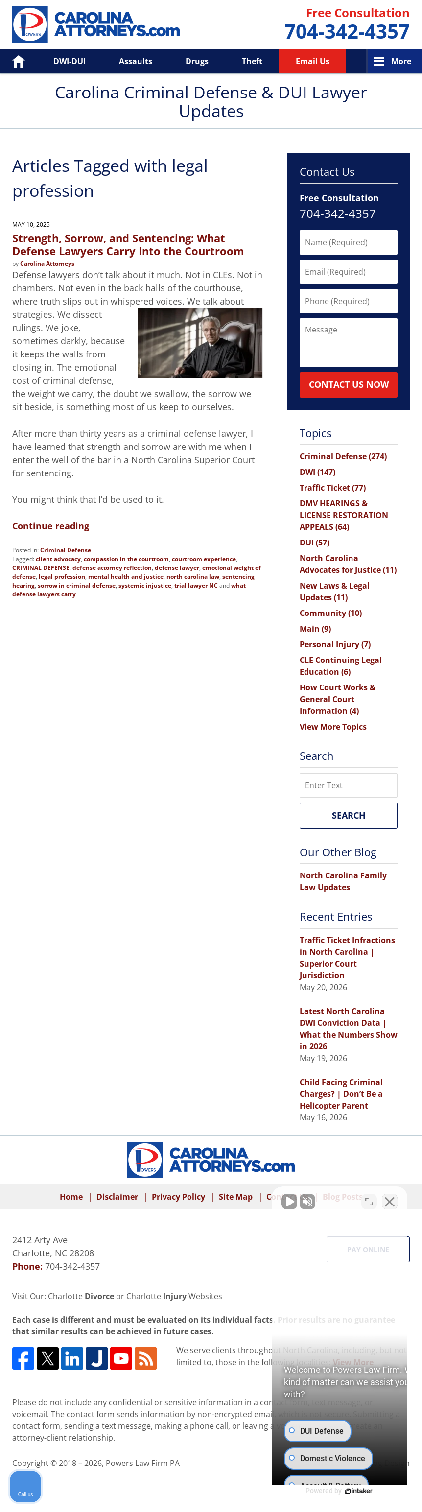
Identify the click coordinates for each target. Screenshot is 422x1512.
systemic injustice (144, 585)
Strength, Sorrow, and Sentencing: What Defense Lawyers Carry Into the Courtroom (128, 244)
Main (315, 628)
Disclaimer (117, 1196)
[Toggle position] (369, 1199)
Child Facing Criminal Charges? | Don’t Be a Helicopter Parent (341, 1094)
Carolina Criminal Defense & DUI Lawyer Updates (96, 24)
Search (349, 815)
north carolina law (192, 576)
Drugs (197, 61)
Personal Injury (335, 644)
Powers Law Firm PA (143, 1463)
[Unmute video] (249, 1199)
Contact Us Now (349, 384)
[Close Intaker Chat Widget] (390, 1199)
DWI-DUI (69, 61)
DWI (317, 472)
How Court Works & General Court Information (337, 699)
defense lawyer (177, 568)
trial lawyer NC (196, 585)
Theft (252, 61)
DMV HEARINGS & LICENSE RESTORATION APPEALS (344, 515)
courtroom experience (204, 559)
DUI (314, 542)
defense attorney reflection (112, 568)
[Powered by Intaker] (338, 1491)
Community (331, 613)
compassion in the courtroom (126, 559)
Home (11, 61)
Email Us (312, 61)
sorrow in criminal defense (77, 585)
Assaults (135, 61)
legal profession (62, 576)
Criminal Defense (65, 550)
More (401, 61)
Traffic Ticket (333, 487)
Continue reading (50, 526)
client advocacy (58, 559)
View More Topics (333, 726)
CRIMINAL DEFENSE (41, 568)
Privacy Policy (178, 1196)
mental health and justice (126, 576)
